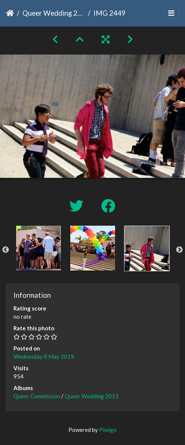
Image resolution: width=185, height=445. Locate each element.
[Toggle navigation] (171, 13)
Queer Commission (36, 396)
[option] (38, 248)
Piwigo (108, 429)
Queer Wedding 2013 (53, 13)
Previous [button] (5, 250)
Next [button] (179, 250)
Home (10, 13)
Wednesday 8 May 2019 (43, 356)
